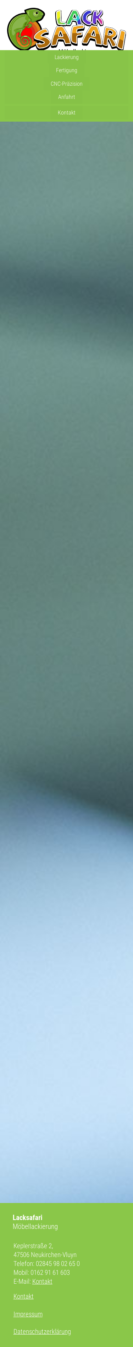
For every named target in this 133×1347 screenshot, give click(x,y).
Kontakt (67, 112)
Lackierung (67, 57)
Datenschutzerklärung (42, 1331)
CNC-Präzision (67, 83)
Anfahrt (66, 97)
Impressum (28, 1314)
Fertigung (66, 70)
